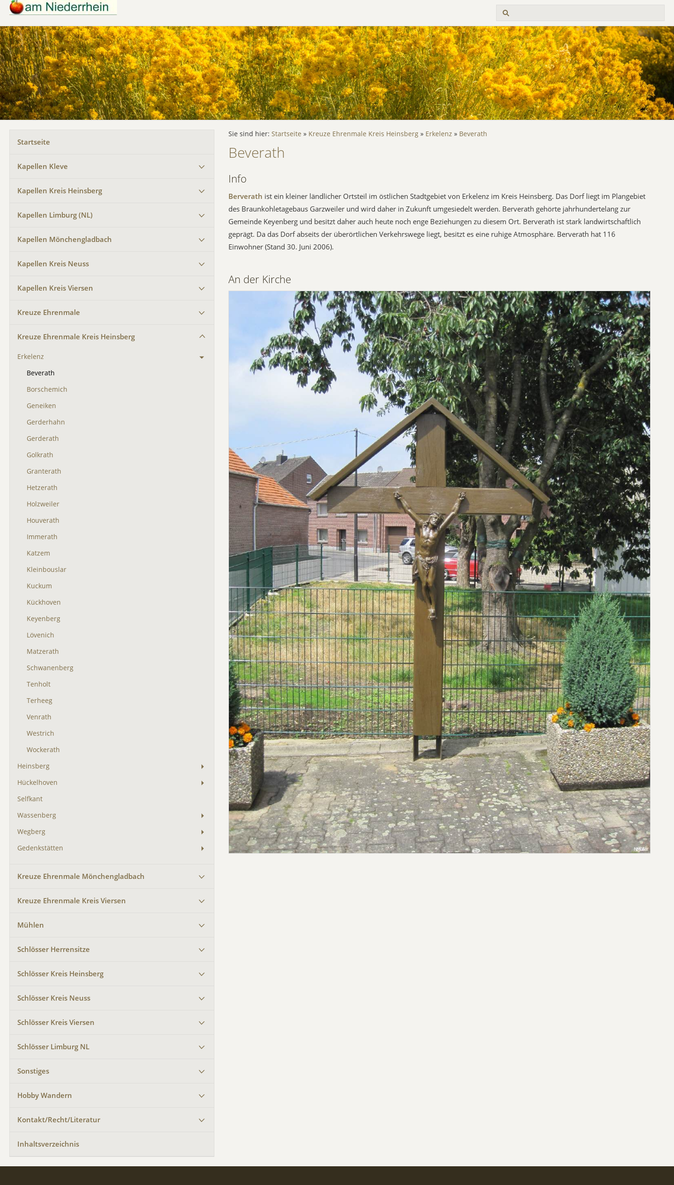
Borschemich (47, 389)
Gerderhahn (46, 422)
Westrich (40, 733)
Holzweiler (43, 504)
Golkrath (40, 455)
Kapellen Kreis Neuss (53, 263)
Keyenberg (43, 618)
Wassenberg (36, 815)
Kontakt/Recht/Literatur (58, 1119)
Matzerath (43, 651)
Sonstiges (33, 1070)
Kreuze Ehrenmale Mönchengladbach (81, 876)
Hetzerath (42, 487)
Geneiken (41, 406)
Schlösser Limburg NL (53, 1046)
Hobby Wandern (44, 1095)
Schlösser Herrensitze (53, 949)
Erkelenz (30, 356)
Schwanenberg (50, 668)
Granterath (44, 471)
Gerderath (43, 438)
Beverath (41, 373)
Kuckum (39, 586)
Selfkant (30, 799)
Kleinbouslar (46, 569)
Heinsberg (33, 766)
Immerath (42, 537)
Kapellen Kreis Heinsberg (59, 190)
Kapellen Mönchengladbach (64, 239)
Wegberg (31, 831)
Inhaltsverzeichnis (48, 1143)
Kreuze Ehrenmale (48, 312)
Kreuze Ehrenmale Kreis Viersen (71, 900)
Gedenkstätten (40, 848)
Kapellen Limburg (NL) (55, 214)
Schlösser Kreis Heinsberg (60, 973)
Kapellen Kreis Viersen (55, 288)
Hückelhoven (37, 782)
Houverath (43, 520)
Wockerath (43, 750)
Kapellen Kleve (42, 166)
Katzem (38, 553)
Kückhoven (44, 602)
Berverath (245, 196)
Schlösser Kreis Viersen (56, 1022)
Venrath (39, 717)
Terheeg (39, 700)
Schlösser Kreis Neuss (53, 997)
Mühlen (30, 924)
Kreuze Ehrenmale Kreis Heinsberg (76, 336)
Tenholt (39, 684)
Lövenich (40, 635)
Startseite (33, 141)
